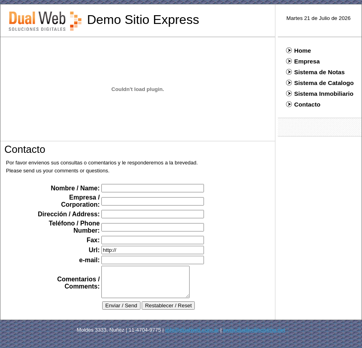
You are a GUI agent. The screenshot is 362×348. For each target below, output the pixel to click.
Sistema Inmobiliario (320, 93)
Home (298, 50)
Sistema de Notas (315, 72)
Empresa (303, 61)
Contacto (303, 104)
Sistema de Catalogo (320, 82)
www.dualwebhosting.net (254, 336)
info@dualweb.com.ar (192, 336)
